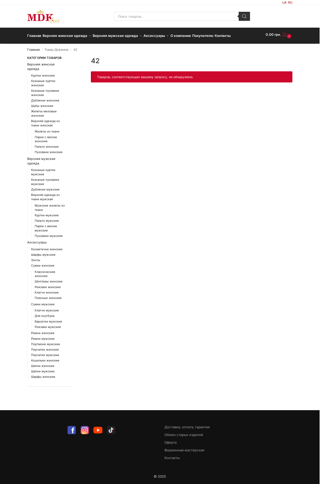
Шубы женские (42, 103)
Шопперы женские (49, 279)
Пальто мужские (47, 218)
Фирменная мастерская (184, 448)
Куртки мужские (47, 212)
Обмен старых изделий (183, 432)
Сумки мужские (43, 301)
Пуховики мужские (49, 233)
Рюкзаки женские (48, 284)
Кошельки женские (45, 358)
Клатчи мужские (47, 308)
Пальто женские (47, 144)
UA (284, 2)
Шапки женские (42, 363)
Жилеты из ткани (47, 129)
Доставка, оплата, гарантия (187, 425)
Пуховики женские (49, 150)
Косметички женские (47, 246)
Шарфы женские (43, 374)
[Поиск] (244, 16)
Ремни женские (42, 330)
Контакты (172, 455)
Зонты (35, 257)
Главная (33, 47)
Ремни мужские (43, 336)
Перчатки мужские (45, 352)
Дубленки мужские (45, 187)
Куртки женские (43, 73)
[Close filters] (73, 55)
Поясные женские (48, 295)
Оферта (170, 440)
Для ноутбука (44, 313)
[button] (279, 34)
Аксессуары (36, 240)
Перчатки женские (45, 347)
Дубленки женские (45, 98)
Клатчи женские (47, 290)
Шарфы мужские (43, 252)
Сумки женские (42, 263)
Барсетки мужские (48, 319)
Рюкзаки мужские (48, 324)
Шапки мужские (43, 369)
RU (290, 2)
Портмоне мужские (45, 341)
